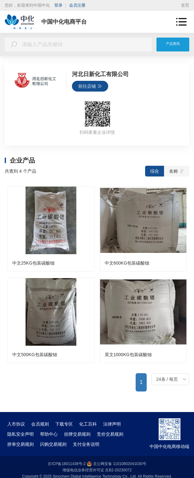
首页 (185, 5)
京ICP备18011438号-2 (66, 464)
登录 (58, 5)
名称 (176, 171)
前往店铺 (90, 86)
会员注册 (77, 5)
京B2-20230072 (118, 470)
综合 (154, 171)
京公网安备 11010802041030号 (116, 464)
